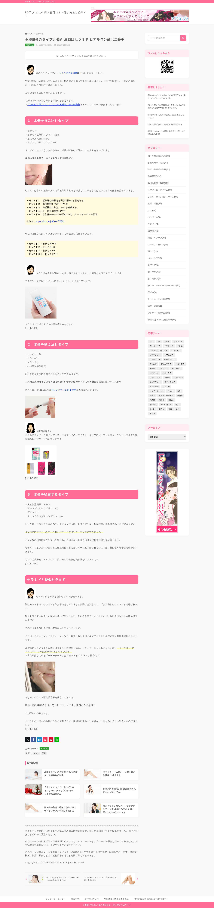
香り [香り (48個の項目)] (178, 409)
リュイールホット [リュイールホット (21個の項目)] (157, 391)
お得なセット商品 (158, 163)
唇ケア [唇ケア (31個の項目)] (152, 396)
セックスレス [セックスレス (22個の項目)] (169, 360)
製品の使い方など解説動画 (162, 320)
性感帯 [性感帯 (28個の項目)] (152, 400)
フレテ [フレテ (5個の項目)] (167, 378)
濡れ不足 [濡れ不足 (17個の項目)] (153, 405)
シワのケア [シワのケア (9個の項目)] (168, 355)
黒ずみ (152, 292)
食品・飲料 (155, 203)
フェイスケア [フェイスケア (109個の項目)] (155, 378)
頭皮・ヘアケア (157, 238)
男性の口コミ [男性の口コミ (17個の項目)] (166, 405)
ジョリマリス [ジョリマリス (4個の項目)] (155, 360)
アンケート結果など (159, 313)
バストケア (155, 258)
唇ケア (153, 251)
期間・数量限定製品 (159, 169)
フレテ (54, 390)
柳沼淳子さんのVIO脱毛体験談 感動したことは (166, 116)
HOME (29, 34)
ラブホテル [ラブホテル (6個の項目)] (154, 387)
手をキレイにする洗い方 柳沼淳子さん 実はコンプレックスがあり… (167, 96)
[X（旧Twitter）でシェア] (27, 739)
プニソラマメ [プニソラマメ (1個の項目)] (155, 382)
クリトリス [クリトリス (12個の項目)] (168, 346)
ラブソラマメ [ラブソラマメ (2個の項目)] (169, 382)
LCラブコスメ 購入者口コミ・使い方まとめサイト (56, 14)
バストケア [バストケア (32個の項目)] (167, 373)
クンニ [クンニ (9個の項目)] (180, 346)
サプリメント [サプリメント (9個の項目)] (155, 355)
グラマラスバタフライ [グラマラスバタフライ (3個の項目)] (158, 350)
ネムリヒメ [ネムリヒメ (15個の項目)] (163, 369)
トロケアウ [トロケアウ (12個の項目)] (180, 364)
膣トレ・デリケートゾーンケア (164, 285)
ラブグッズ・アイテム (160, 190)
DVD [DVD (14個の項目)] (151, 341)
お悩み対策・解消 (158, 183)
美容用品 (39, 34)
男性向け (153, 231)
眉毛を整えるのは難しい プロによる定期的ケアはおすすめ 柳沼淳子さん (166, 106)
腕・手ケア (154, 272)
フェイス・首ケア (158, 244)
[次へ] (110, 879)
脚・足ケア (154, 279)
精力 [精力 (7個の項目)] (177, 405)
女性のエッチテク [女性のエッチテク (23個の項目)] (166, 396)
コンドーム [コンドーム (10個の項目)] (175, 350)
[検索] (183, 38)
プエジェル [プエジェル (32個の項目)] (178, 378)
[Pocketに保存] (45, 739)
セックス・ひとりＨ (159, 299)
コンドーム (154, 217)
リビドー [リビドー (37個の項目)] (166, 387)
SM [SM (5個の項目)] (158, 341)
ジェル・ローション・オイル (163, 197)
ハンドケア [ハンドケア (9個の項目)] (176, 369)
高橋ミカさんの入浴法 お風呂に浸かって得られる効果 (166, 132)
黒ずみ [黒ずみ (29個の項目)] (152, 414)
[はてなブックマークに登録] (39, 739)
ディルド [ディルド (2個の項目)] (153, 364)
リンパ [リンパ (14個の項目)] (170, 391)
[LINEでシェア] (56, 739)
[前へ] (53, 879)
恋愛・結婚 (155, 306)
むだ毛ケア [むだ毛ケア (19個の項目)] (178, 341)
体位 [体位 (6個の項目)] (179, 391)
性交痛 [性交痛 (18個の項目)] (180, 396)
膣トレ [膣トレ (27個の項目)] (152, 409)
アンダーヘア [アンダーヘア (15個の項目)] (155, 346)
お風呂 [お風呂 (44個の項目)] (167, 341)
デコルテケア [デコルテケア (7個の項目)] (166, 364)
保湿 (44, 753)
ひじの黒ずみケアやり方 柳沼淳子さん (165, 124)
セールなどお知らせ (159, 156)
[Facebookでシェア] (33, 739)
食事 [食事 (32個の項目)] (170, 409)
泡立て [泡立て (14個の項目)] (161, 400)
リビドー (153, 224)
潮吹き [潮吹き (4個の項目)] (171, 400)
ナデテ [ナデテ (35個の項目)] (152, 369)
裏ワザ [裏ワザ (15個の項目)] (161, 409)
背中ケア (153, 265)
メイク (36, 753)
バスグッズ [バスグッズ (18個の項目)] (154, 373)
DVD (152, 210)
